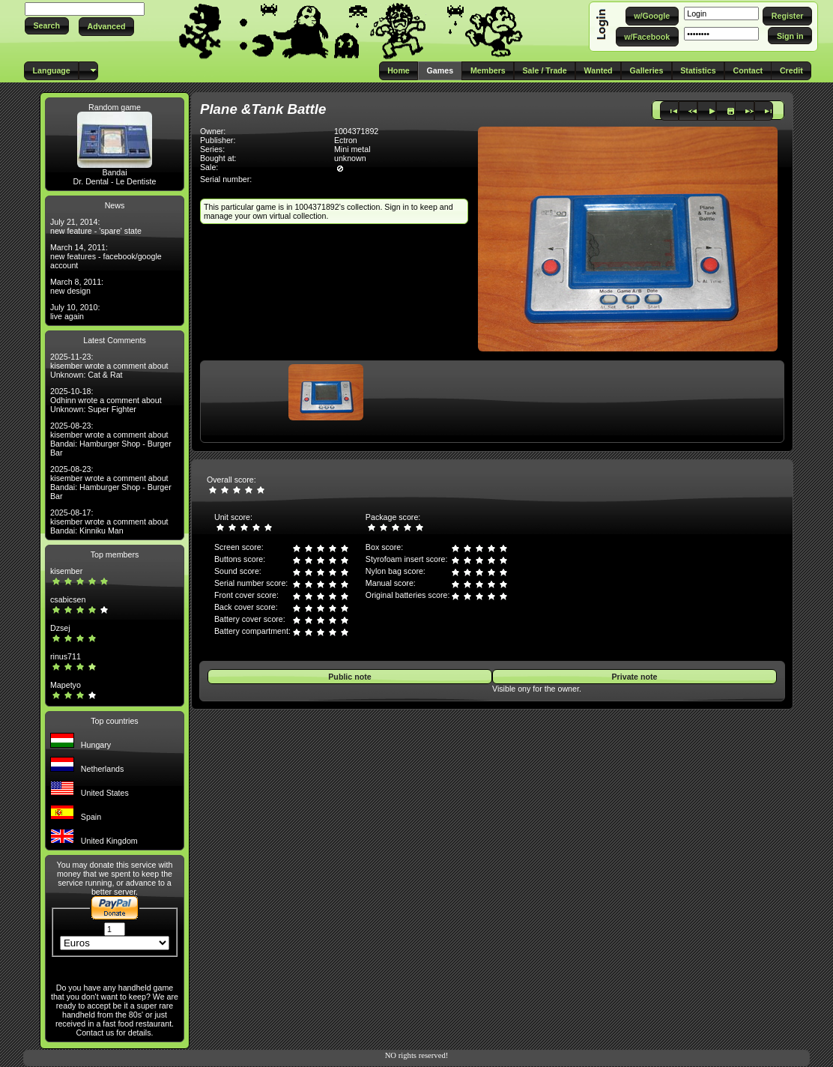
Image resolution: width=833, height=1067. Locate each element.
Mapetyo (65, 684)
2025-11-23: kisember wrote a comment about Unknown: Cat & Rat (109, 365)
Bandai (114, 172)
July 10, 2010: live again (75, 312)
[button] (47, 25)
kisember (66, 570)
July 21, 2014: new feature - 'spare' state (96, 226)
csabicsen (67, 599)
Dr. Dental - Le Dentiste (115, 181)
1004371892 (356, 131)
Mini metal (352, 149)
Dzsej (60, 627)
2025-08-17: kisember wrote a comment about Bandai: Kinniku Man (109, 521)
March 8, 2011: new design (76, 286)
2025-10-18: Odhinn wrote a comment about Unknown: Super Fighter (106, 400)
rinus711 (65, 656)
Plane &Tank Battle (263, 109)
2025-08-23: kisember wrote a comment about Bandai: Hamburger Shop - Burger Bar (111, 439)
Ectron (345, 140)
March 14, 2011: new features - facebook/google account (106, 256)
